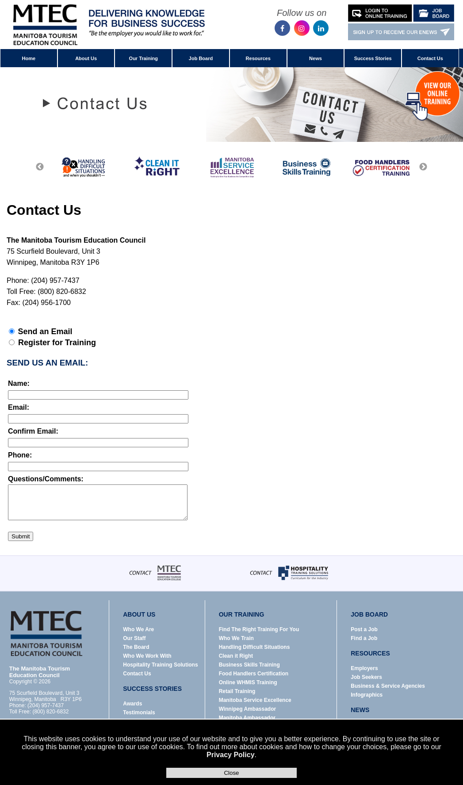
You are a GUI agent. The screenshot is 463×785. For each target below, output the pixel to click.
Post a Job (364, 629)
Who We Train (236, 638)
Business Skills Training (249, 665)
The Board (136, 647)
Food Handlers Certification (253, 674)
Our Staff (134, 638)
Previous (39, 167)
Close (231, 773)
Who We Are (138, 629)
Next (423, 167)
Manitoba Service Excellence (255, 700)
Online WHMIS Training (248, 682)
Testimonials (139, 712)
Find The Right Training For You (259, 629)
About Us (86, 58)
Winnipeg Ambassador (247, 709)
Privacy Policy (231, 754)
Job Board (201, 58)
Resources (258, 58)
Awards (132, 704)
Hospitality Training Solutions (160, 665)
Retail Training (237, 691)
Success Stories (373, 58)
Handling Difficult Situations (254, 647)
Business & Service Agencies (388, 686)
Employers (364, 668)
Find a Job (364, 638)
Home (29, 58)
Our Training (143, 58)
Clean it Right (236, 656)
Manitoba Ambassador (247, 718)
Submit (20, 536)
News (315, 58)
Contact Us (430, 58)
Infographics (367, 695)
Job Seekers (366, 677)
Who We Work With (147, 656)
